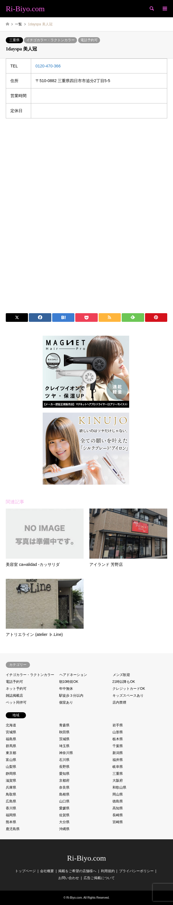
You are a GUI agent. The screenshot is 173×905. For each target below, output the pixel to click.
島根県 (64, 794)
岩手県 (117, 725)
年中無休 (66, 689)
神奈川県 (66, 753)
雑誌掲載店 (14, 696)
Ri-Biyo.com (86, 858)
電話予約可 (89, 40)
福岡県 (11, 815)
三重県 (14, 40)
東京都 (11, 753)
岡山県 (117, 794)
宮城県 (11, 732)
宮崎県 (117, 822)
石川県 (64, 760)
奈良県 (64, 787)
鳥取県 (11, 794)
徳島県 (117, 801)
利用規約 (108, 871)
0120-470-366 (48, 66)
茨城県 (64, 739)
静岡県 (11, 774)
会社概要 (47, 871)
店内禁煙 (119, 702)
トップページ (25, 871)
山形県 (117, 732)
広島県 (11, 801)
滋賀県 (11, 781)
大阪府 (117, 781)
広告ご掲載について (99, 878)
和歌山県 (119, 787)
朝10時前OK (68, 682)
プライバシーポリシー (136, 871)
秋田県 (64, 732)
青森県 (64, 725)
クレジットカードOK (128, 689)
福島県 (11, 739)
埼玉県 (64, 746)
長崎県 (117, 815)
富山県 (11, 760)
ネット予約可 (16, 689)
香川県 (11, 808)
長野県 (64, 767)
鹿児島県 (13, 829)
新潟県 (117, 753)
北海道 (11, 725)
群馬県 (11, 746)
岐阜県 (117, 767)
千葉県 (117, 746)
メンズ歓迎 (121, 675)
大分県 (64, 822)
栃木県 (117, 739)
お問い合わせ (68, 878)
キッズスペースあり (128, 696)
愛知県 (64, 774)
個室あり (66, 702)
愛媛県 (64, 808)
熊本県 (11, 822)
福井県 (117, 760)
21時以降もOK (123, 682)
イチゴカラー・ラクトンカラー (50, 40)
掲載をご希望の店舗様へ (77, 871)
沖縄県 (64, 829)
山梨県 (11, 767)
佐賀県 (64, 815)
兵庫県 (11, 787)
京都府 (64, 781)
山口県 (64, 801)
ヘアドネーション (73, 675)
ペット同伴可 (16, 702)
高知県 (117, 808)
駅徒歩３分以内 (71, 696)
